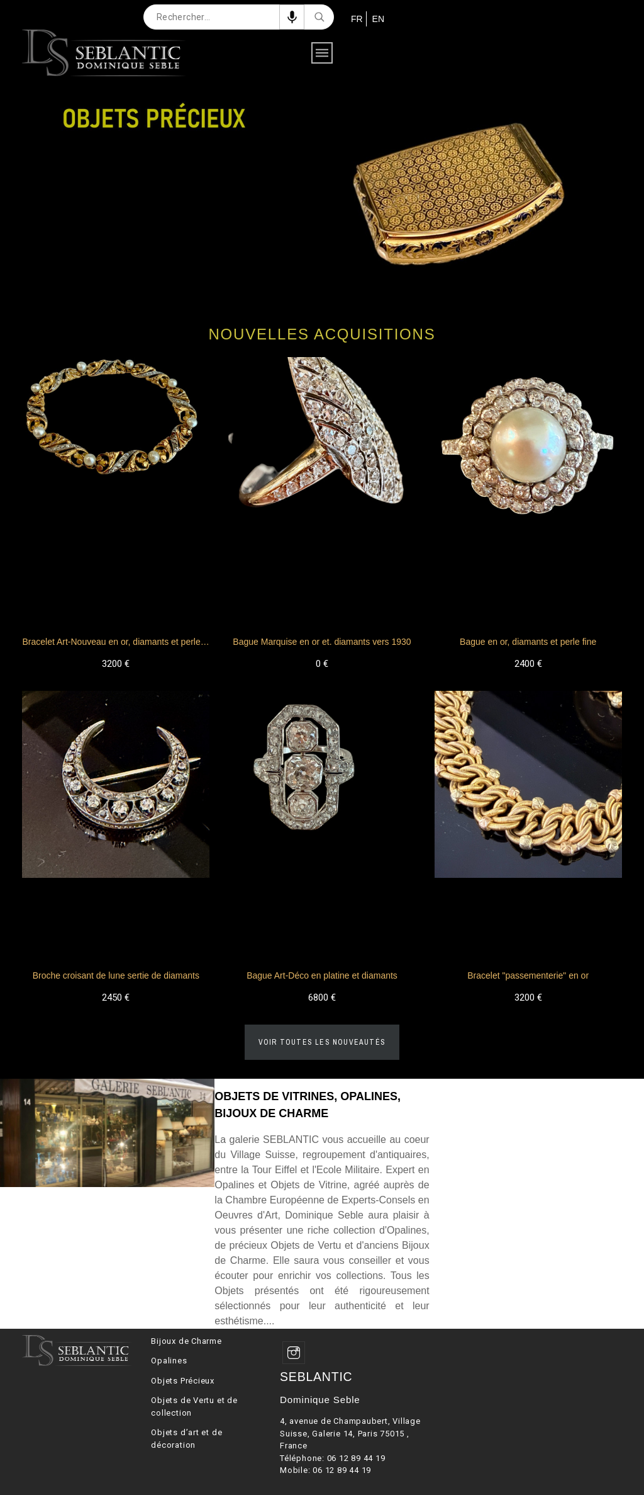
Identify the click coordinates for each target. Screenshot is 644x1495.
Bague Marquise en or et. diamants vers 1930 (322, 642)
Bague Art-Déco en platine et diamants (322, 975)
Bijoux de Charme (186, 1341)
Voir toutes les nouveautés (322, 1042)
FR (355, 18)
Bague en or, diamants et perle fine (528, 642)
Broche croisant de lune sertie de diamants (116, 975)
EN (377, 18)
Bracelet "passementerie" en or (528, 975)
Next (632, 188)
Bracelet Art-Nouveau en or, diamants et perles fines (124, 642)
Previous (12, 188)
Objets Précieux (182, 1380)
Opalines (169, 1360)
